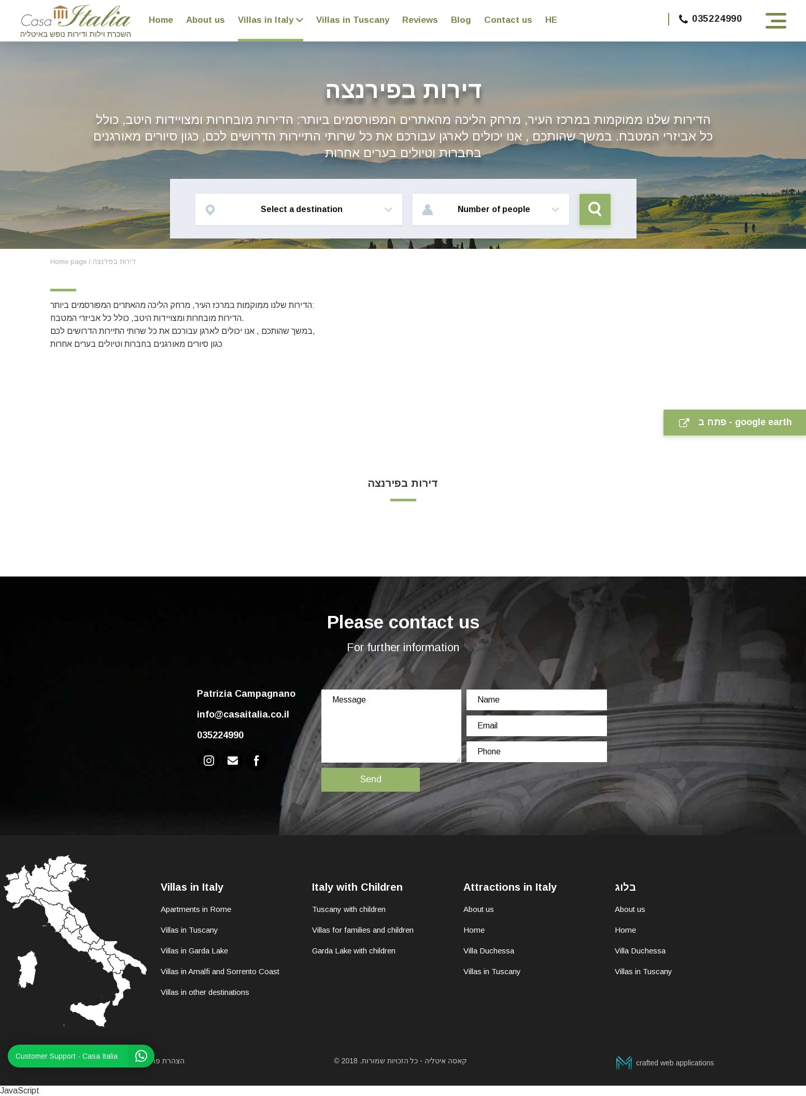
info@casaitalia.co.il (243, 714)
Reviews (420, 20)
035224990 (710, 18)
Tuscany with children (349, 909)
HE (551, 20)
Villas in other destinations (205, 992)
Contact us (508, 20)
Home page (68, 261)
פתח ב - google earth (735, 422)
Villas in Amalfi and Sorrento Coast (220, 971)
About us (205, 20)
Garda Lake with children (353, 950)
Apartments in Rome (196, 909)
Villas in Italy (265, 20)
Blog (461, 20)
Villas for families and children (363, 929)
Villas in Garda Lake (194, 950)
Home (161, 20)
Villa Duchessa (488, 950)
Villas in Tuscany (352, 20)
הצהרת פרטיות (161, 1061)
